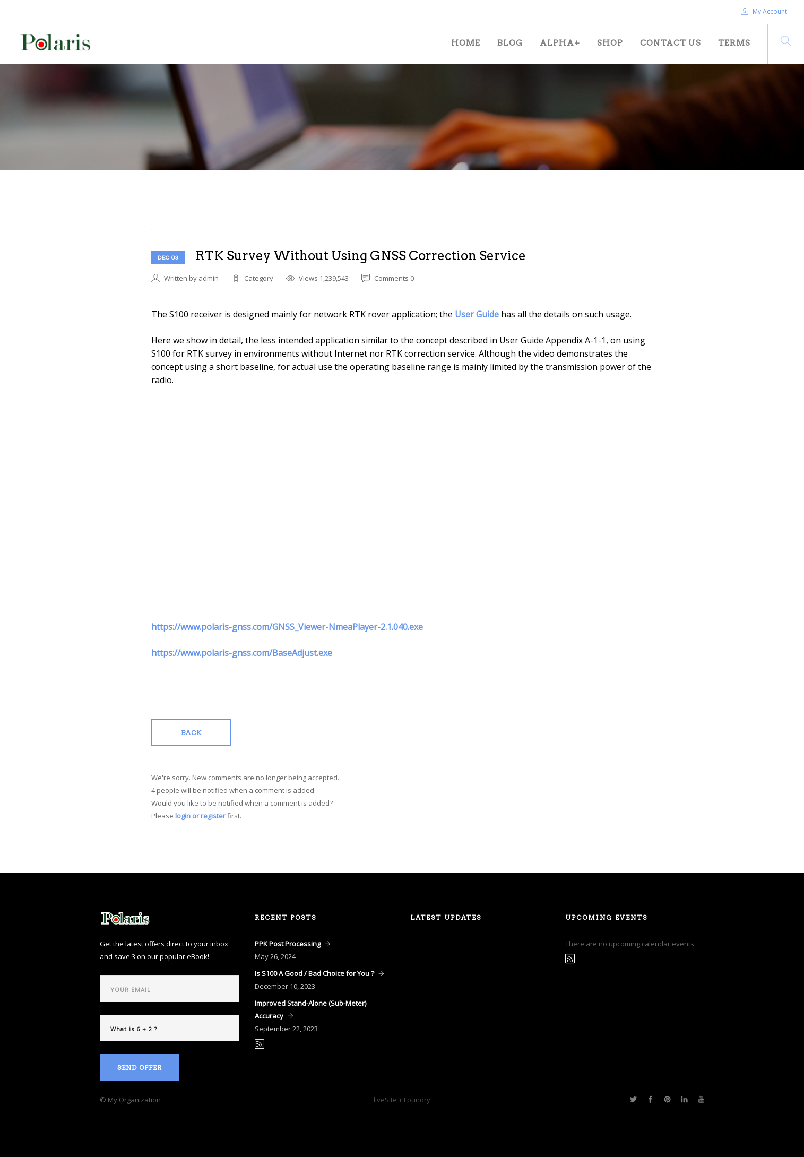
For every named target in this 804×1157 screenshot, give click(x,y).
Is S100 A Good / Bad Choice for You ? (314, 973)
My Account (764, 11)
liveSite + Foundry (402, 1099)
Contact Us (670, 43)
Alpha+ (560, 43)
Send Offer (139, 1068)
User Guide (477, 314)
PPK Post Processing (288, 943)
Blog (510, 43)
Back (191, 733)
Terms (734, 43)
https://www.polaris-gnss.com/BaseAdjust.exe (241, 653)
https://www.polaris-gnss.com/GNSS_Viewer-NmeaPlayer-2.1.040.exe (287, 627)
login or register (200, 816)
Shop (610, 43)
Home (465, 43)
